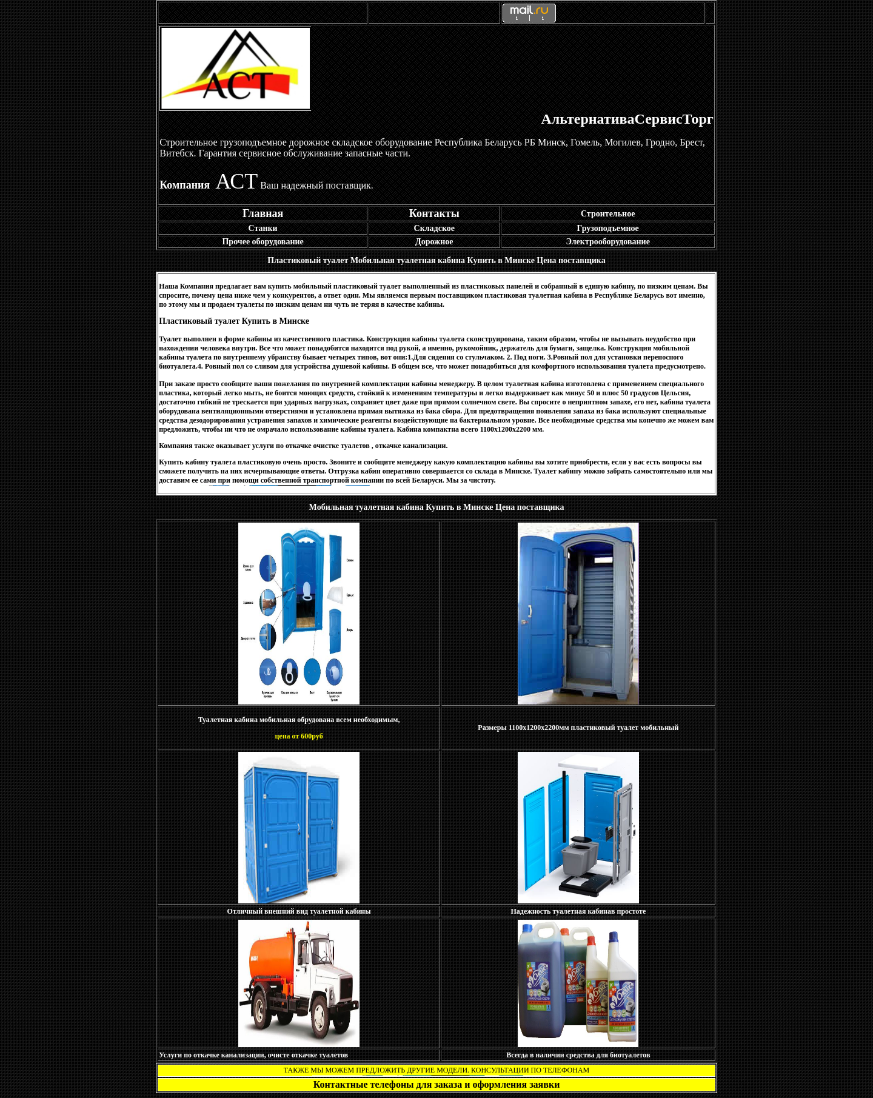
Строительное (608, 213)
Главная (262, 213)
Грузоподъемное (608, 228)
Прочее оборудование (262, 241)
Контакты (434, 213)
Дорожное (434, 241)
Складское (434, 228)
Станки (263, 228)
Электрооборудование (607, 241)
